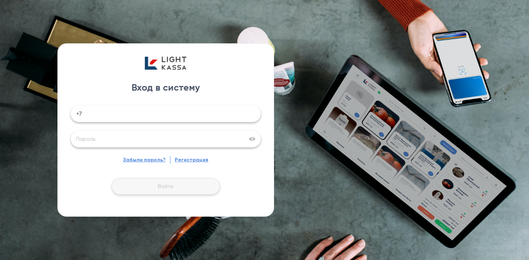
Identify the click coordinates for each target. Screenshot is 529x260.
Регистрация (191, 160)
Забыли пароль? (144, 160)
